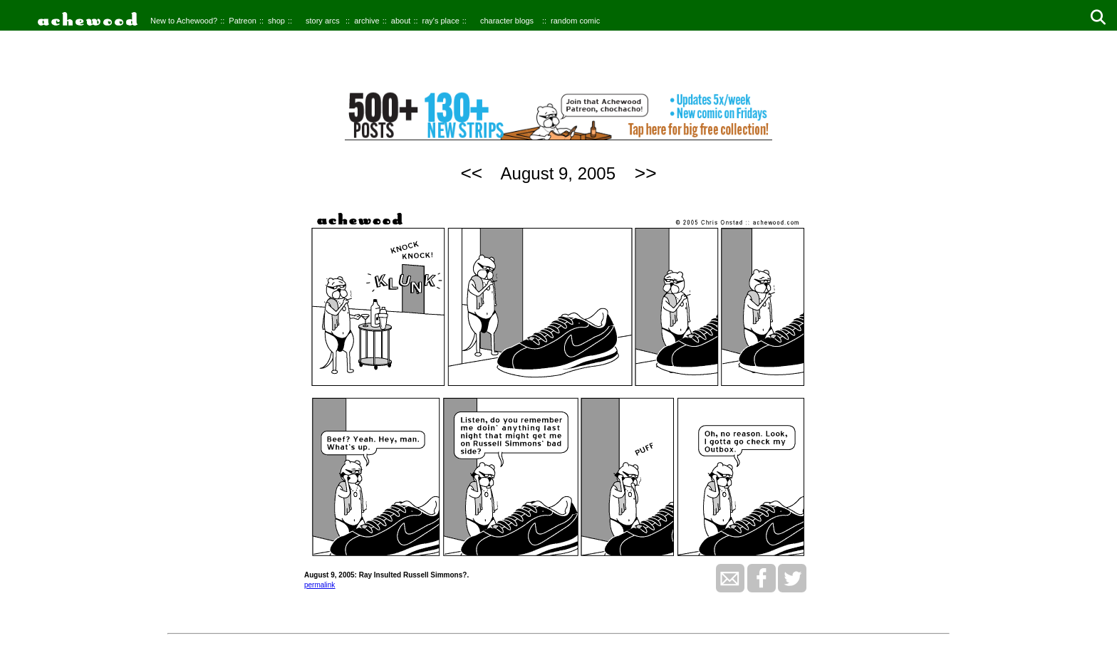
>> (646, 173)
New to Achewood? (183, 20)
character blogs (507, 20)
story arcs (323, 20)
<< (471, 173)
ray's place (440, 20)
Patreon (242, 20)
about (401, 20)
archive (366, 20)
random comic (575, 20)
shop (276, 20)
